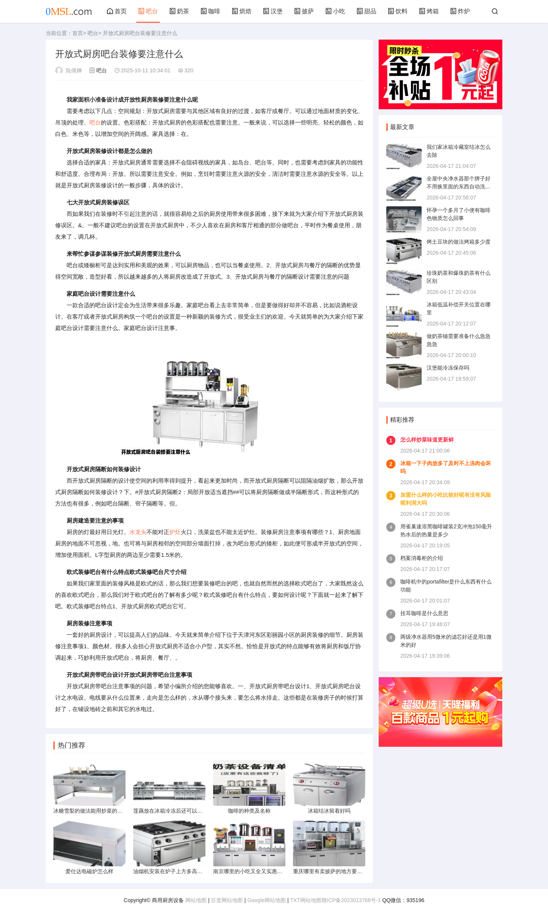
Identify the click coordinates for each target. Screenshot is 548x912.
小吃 (335, 11)
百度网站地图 (227, 900)
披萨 (304, 11)
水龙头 (138, 532)
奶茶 (179, 11)
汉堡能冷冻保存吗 (448, 368)
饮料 (398, 11)
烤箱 (429, 11)
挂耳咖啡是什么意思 (424, 613)
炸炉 (460, 11)
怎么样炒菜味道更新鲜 (427, 440)
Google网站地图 (266, 900)
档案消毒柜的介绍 (421, 558)
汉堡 (273, 11)
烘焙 (242, 11)
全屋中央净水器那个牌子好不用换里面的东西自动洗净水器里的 (459, 186)
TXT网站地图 (305, 900)
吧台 (148, 11)
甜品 (366, 11)
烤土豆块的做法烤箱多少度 (459, 242)
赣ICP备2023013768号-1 (351, 900)
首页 (117, 11)
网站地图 (196, 900)
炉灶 (175, 532)
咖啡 (210, 11)
